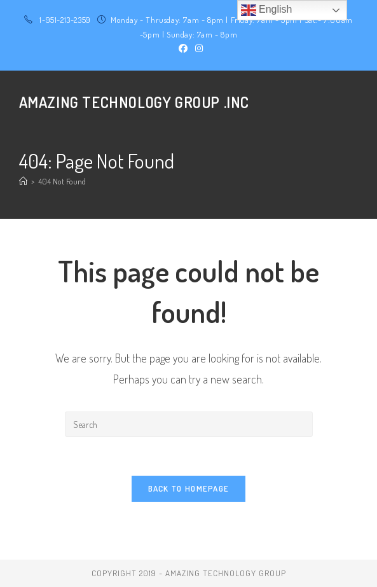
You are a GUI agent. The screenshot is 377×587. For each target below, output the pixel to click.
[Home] (23, 181)
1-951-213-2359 (64, 20)
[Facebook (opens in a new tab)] (183, 48)
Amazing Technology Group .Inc (134, 102)
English (266, 10)
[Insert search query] (189, 424)
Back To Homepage (189, 488)
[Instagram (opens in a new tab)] (197, 48)
